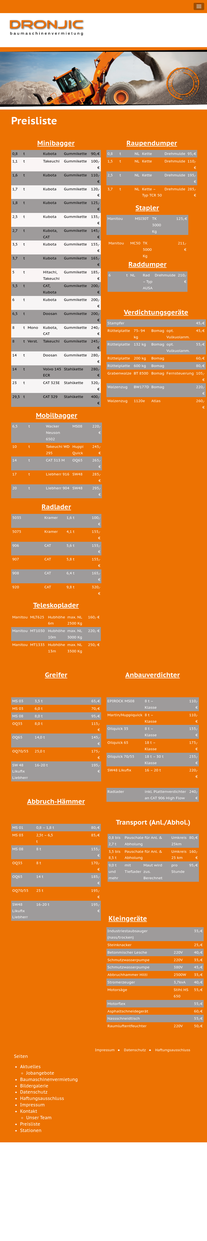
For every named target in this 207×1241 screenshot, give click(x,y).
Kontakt (28, 1111)
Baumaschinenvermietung (49, 1079)
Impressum (105, 1050)
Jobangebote (40, 1073)
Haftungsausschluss (172, 1050)
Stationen (31, 1130)
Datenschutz (135, 1050)
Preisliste (30, 1124)
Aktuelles (30, 1066)
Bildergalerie (34, 1086)
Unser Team (39, 1117)
